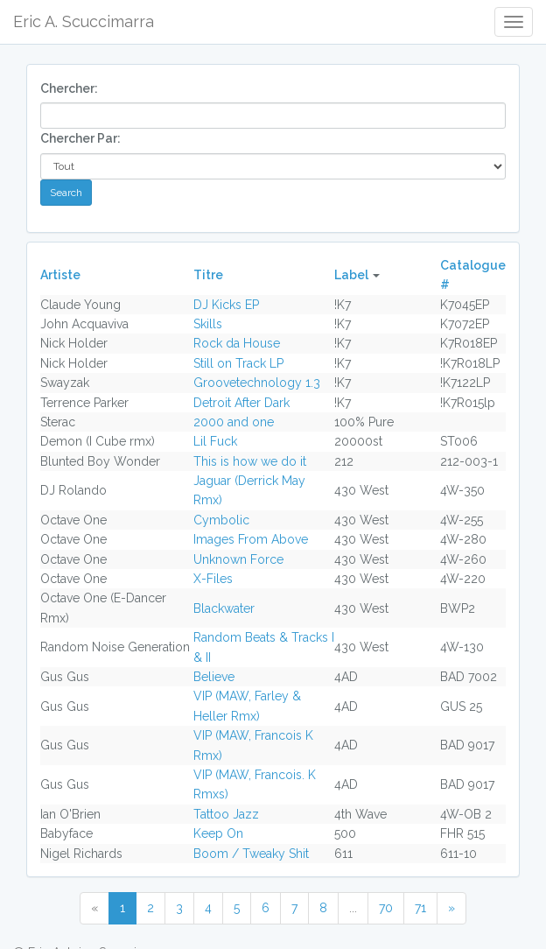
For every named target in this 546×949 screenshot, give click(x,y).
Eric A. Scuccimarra (83, 21)
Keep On (218, 833)
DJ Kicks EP (226, 305)
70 (386, 908)
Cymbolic (221, 520)
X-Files (213, 579)
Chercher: (69, 88)
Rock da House (236, 343)
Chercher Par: (80, 138)
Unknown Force (238, 559)
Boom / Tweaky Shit (251, 854)
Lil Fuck (215, 441)
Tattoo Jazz (226, 814)
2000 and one (233, 422)
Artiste (60, 275)
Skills (207, 324)
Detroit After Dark (241, 403)
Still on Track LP (238, 363)
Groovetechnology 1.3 (256, 383)
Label (351, 275)
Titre (208, 275)
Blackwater (224, 608)
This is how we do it (249, 461)
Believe (213, 677)
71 (420, 908)
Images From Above (250, 539)
